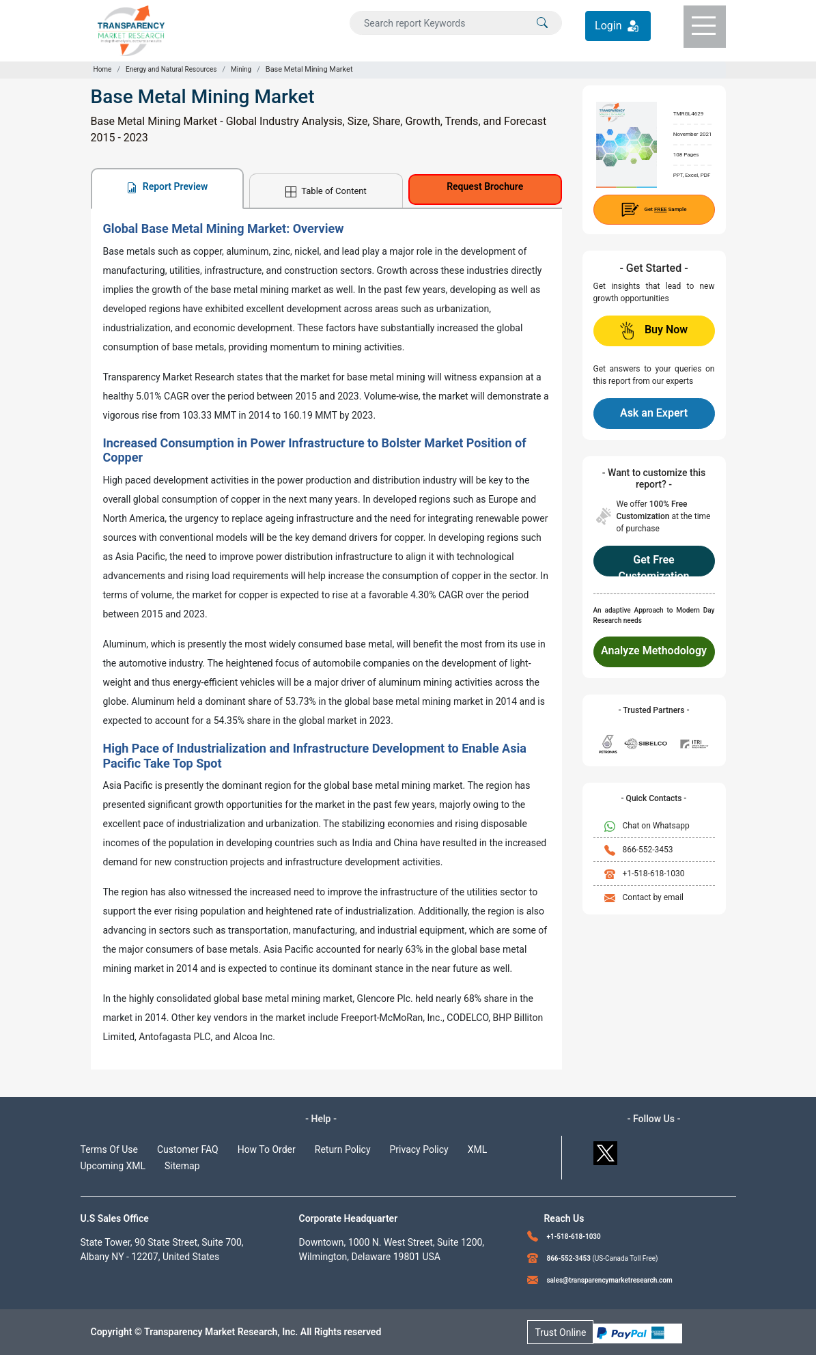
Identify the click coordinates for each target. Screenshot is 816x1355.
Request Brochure (485, 186)
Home (103, 69)
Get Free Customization (653, 564)
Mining (241, 69)
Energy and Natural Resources (171, 69)
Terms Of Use (110, 1149)
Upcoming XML (113, 1165)
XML (478, 1149)
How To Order (267, 1149)
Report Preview (167, 187)
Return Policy (343, 1149)
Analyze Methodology (654, 650)
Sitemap (182, 1165)
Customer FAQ (188, 1149)
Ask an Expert (654, 412)
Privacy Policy (419, 1149)
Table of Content (325, 191)
